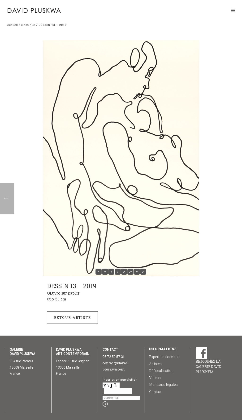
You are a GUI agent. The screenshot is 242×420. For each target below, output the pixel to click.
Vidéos (155, 377)
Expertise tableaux (163, 356)
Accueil (12, 25)
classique (28, 25)
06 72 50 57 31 (113, 356)
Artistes (155, 364)
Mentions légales (163, 384)
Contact (155, 391)
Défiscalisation (161, 370)
